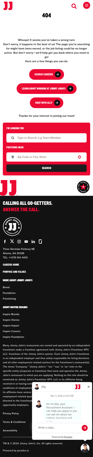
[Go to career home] (10, 6)
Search (46, 168)
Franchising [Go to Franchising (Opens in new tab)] (9, 299)
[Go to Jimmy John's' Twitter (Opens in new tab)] (12, 241)
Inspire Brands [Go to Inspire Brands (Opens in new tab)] (11, 314)
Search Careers (47, 74)
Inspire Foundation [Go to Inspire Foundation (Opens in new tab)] (13, 337)
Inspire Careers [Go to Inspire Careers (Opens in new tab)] (11, 331)
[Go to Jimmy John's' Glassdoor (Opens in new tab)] (40, 241)
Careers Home (11, 264)
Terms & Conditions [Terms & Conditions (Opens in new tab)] (14, 422)
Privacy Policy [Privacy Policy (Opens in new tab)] (11, 413)
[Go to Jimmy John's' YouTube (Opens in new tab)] (26, 241)
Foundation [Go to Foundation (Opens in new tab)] (9, 293)
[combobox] (45, 157)
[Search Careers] (74, 6)
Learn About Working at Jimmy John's (47, 89)
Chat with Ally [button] (47, 103)
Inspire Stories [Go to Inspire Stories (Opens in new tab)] (11, 320)
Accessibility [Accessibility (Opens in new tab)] (10, 430)
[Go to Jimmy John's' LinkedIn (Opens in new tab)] (33, 241)
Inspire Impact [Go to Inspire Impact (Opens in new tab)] (11, 325)
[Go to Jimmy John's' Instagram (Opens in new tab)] (19, 241)
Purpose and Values (14, 271)
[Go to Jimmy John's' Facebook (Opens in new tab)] (5, 241)
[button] (79, 157)
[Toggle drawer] (86, 5)
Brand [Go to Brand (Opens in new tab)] (6, 287)
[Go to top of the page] (83, 187)
